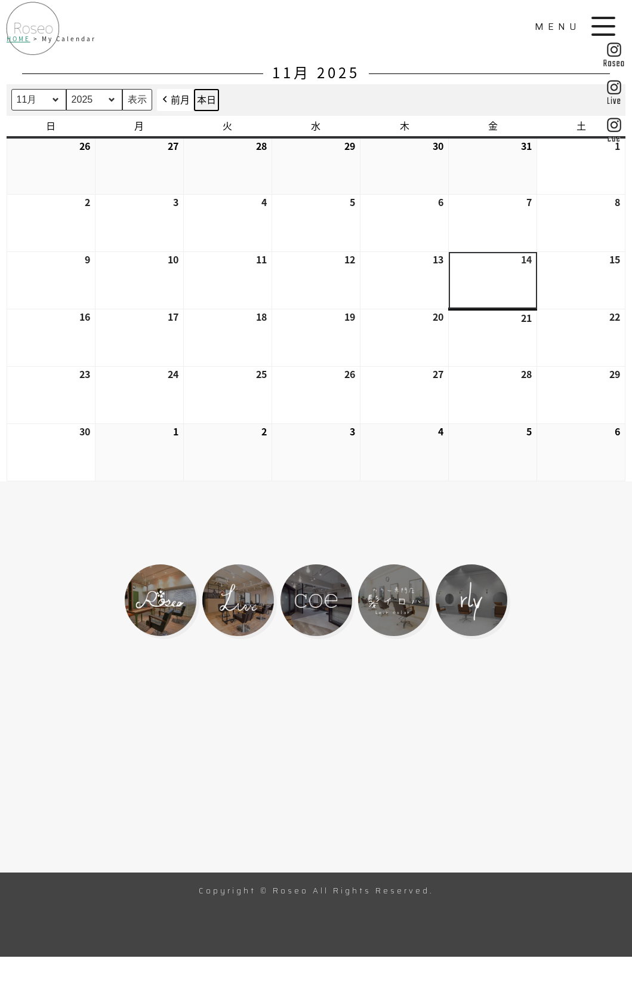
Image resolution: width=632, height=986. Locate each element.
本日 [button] (206, 99)
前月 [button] (175, 100)
